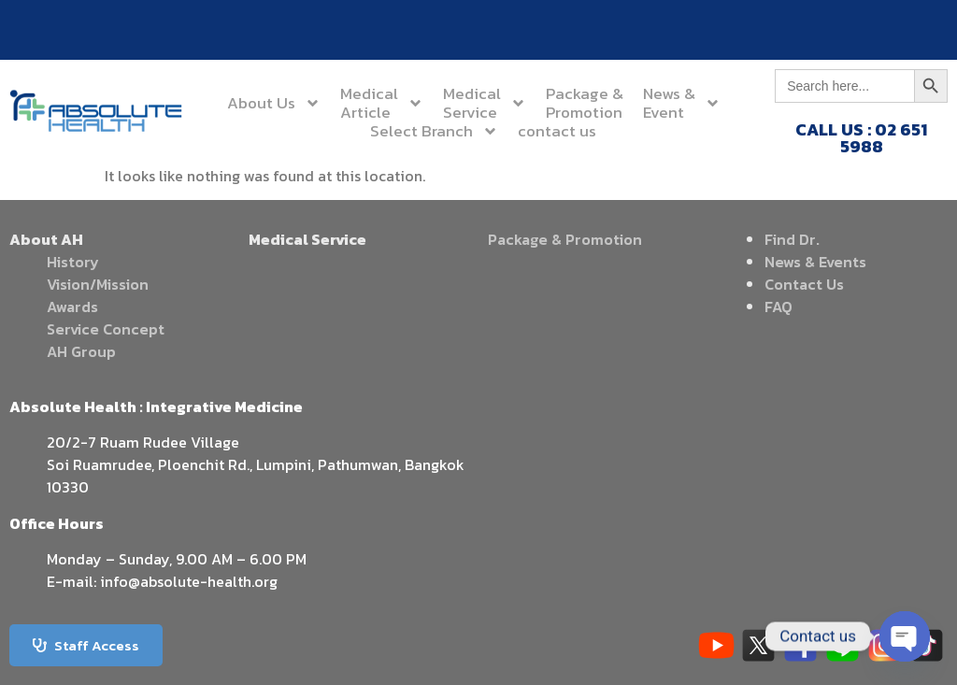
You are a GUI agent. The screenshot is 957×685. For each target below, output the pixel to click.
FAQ (778, 306)
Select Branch (434, 130)
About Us (274, 103)
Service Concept (105, 329)
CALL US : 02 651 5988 (861, 138)
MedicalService (484, 102)
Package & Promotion (565, 239)
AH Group (81, 351)
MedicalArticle (381, 102)
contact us (557, 130)
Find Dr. (792, 239)
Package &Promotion (584, 102)
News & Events (815, 261)
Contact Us (804, 284)
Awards (72, 306)
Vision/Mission (98, 284)
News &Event (682, 102)
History (73, 261)
